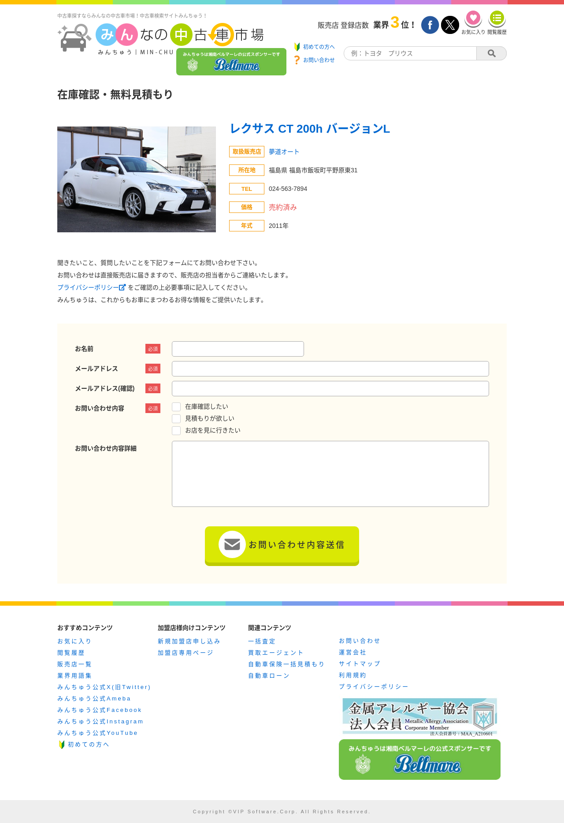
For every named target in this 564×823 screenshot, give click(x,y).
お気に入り (75, 641)
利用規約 (353, 675)
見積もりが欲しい (209, 418)
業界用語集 (75, 675)
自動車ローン (269, 675)
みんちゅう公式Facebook (99, 710)
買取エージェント (276, 652)
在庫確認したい (206, 406)
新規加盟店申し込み (189, 641)
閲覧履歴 (71, 652)
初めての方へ (89, 744)
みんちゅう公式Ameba (94, 698)
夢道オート (284, 151)
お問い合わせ (360, 640)
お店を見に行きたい (213, 430)
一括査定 (262, 641)
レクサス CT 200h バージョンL (309, 128)
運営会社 (353, 652)
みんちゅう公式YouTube (97, 733)
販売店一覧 (75, 664)
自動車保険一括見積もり (287, 664)
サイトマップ (360, 663)
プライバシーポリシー (92, 287)
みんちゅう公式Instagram (100, 721)
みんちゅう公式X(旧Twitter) (104, 687)
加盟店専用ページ (186, 652)
